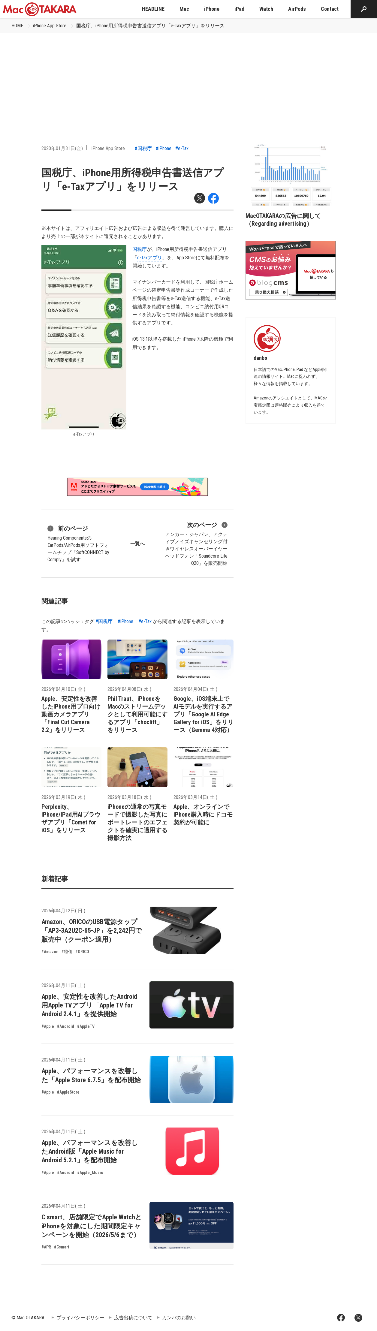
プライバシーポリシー (80, 1317)
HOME (17, 26)
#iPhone (163, 148)
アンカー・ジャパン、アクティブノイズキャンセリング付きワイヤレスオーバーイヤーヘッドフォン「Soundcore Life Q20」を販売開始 (196, 543)
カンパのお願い (179, 1317)
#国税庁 (143, 148)
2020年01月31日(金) (62, 148)
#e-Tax (181, 148)
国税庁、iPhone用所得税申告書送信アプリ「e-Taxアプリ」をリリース (150, 26)
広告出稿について (133, 1317)
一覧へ (137, 544)
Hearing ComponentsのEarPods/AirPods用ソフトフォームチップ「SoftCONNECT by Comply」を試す (78, 543)
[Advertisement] (188, 78)
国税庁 (139, 249)
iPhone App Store (49, 26)
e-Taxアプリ (149, 257)
